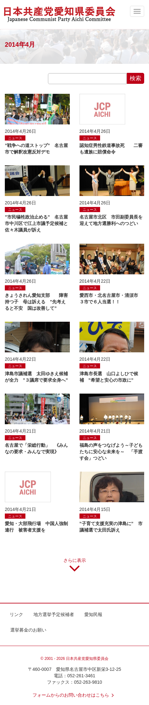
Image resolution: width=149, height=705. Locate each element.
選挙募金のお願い (28, 629)
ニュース (15, 138)
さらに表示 (74, 567)
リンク (16, 614)
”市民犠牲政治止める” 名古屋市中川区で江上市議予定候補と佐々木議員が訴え (36, 223)
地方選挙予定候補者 (53, 614)
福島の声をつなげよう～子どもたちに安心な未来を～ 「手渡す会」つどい (111, 452)
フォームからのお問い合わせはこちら (75, 695)
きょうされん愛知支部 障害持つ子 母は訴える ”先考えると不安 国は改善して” (36, 302)
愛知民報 (93, 614)
